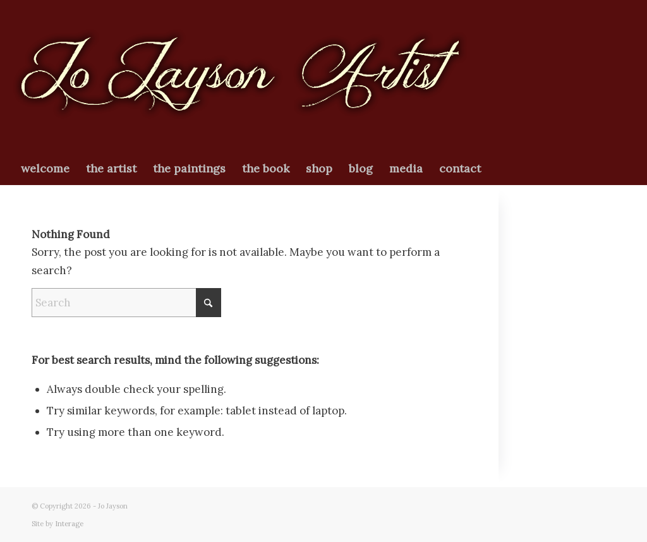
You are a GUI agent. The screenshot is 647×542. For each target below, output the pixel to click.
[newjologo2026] (240, 76)
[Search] (126, 302)
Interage (69, 523)
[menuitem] (45, 168)
